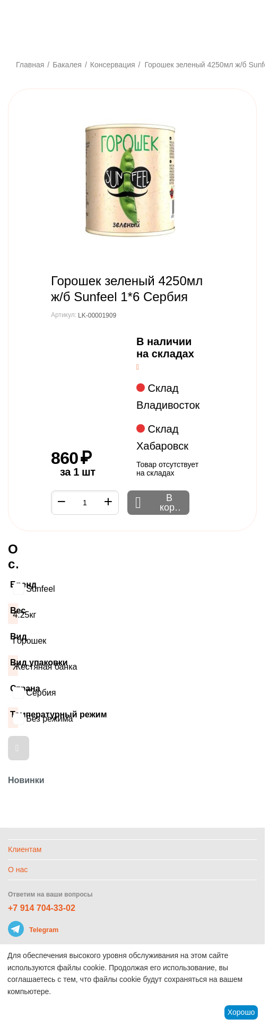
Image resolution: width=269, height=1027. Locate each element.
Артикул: (63, 315)
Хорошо (241, 1012)
